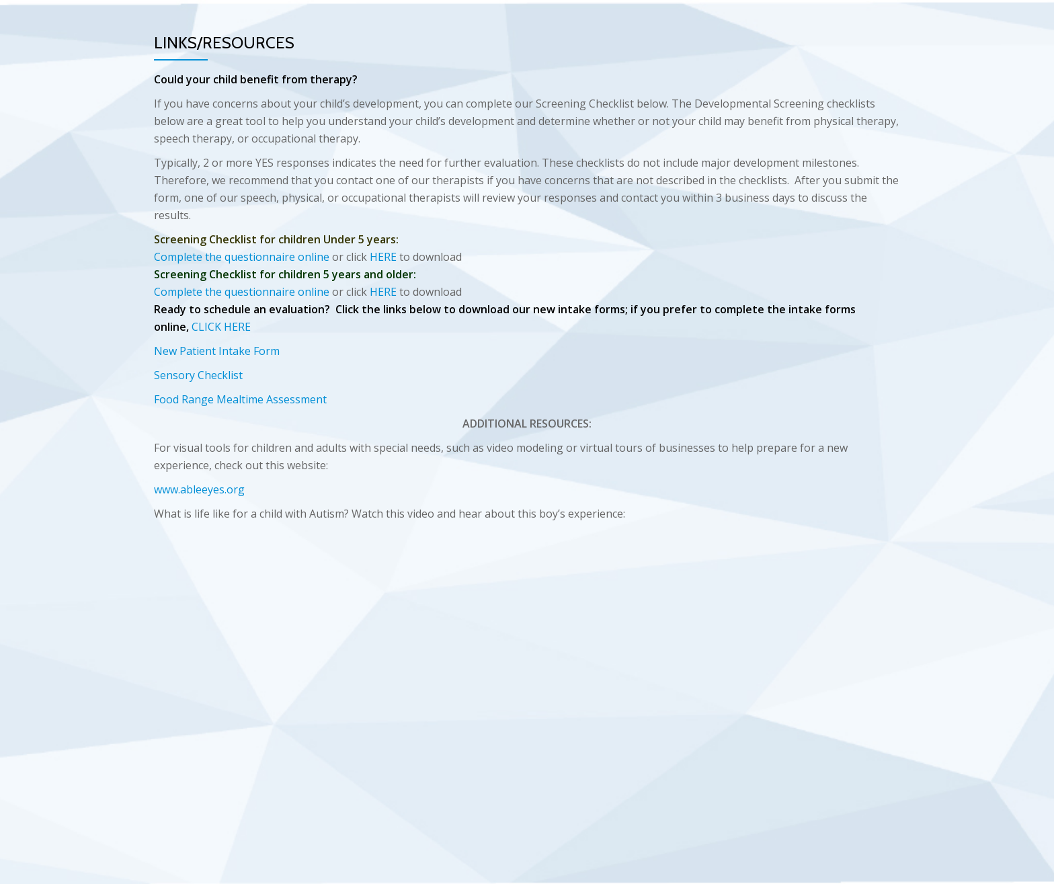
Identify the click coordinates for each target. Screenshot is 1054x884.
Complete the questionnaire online (241, 256)
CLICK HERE (221, 326)
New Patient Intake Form (217, 351)
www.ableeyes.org (199, 489)
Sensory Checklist (198, 375)
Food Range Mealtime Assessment (240, 399)
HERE (383, 256)
